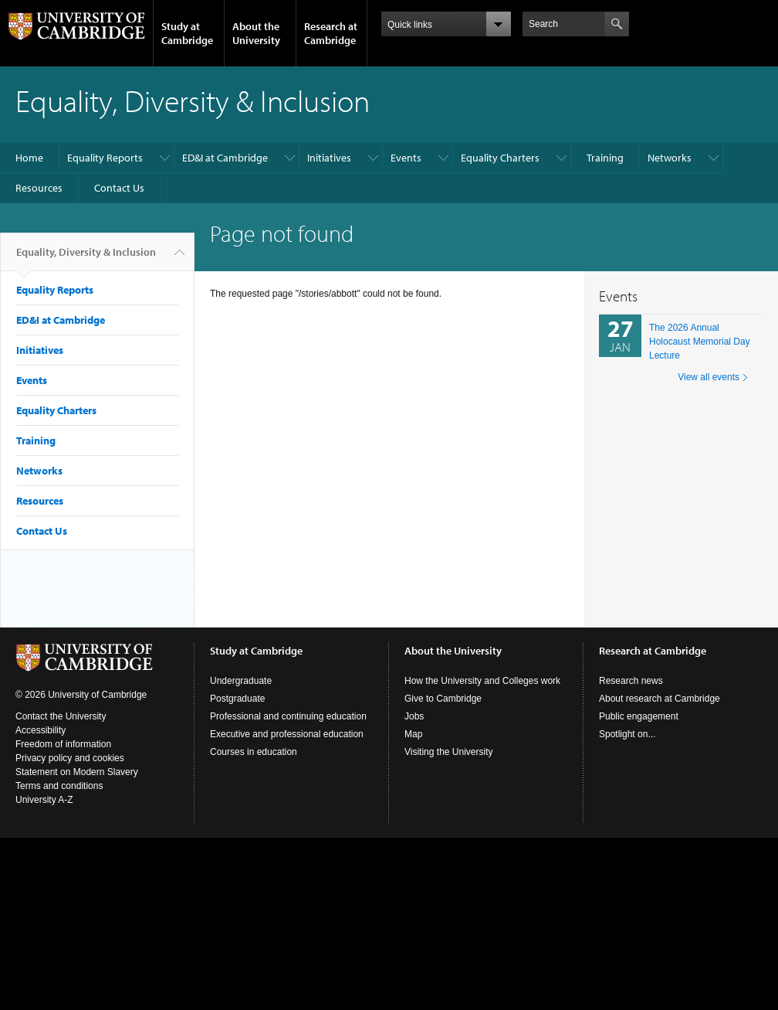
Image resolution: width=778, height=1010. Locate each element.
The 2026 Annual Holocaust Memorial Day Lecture (699, 341)
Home (29, 158)
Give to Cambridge (443, 698)
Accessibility (40, 730)
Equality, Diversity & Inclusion (86, 258)
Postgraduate (237, 698)
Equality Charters (500, 158)
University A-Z (44, 799)
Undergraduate (241, 680)
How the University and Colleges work (482, 680)
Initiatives (329, 158)
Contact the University (60, 716)
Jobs (414, 716)
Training (605, 158)
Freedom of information (63, 744)
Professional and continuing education (288, 716)
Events (406, 158)
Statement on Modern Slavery (76, 772)
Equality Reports (105, 158)
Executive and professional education (287, 734)
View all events (708, 377)
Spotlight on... (627, 734)
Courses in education (253, 751)
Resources (39, 188)
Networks (670, 158)
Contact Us (119, 188)
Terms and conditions (59, 785)
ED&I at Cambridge (225, 158)
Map (413, 734)
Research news (631, 680)
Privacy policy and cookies (69, 758)
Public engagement (638, 716)
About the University (256, 33)
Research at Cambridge (330, 33)
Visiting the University (448, 751)
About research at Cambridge (659, 698)
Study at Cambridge (187, 33)
